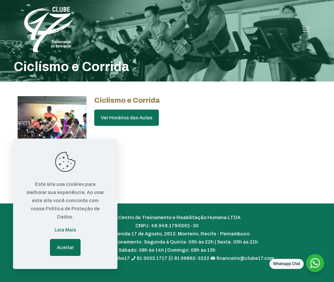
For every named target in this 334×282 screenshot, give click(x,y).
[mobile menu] (305, 29)
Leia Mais (65, 229)
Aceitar (65, 247)
